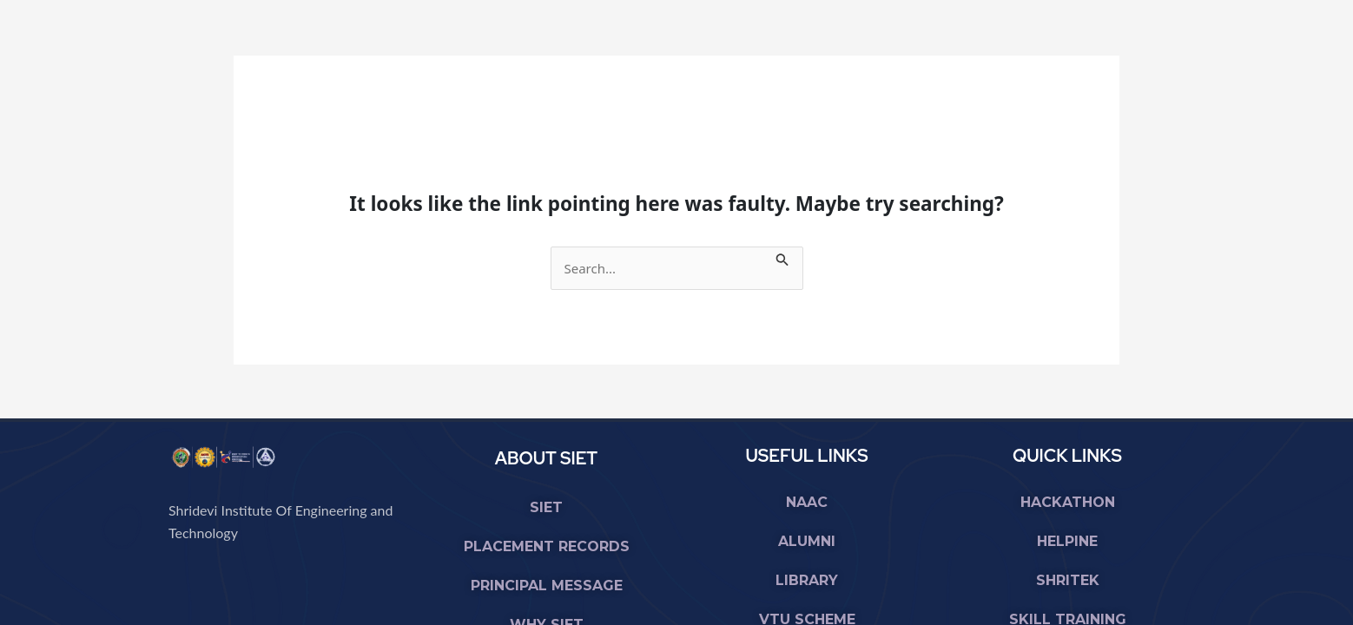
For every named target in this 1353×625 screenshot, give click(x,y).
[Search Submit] (782, 257)
